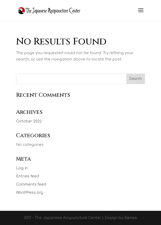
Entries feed (27, 176)
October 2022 (29, 121)
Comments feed (31, 184)
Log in (22, 168)
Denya (130, 218)
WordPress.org (29, 193)
